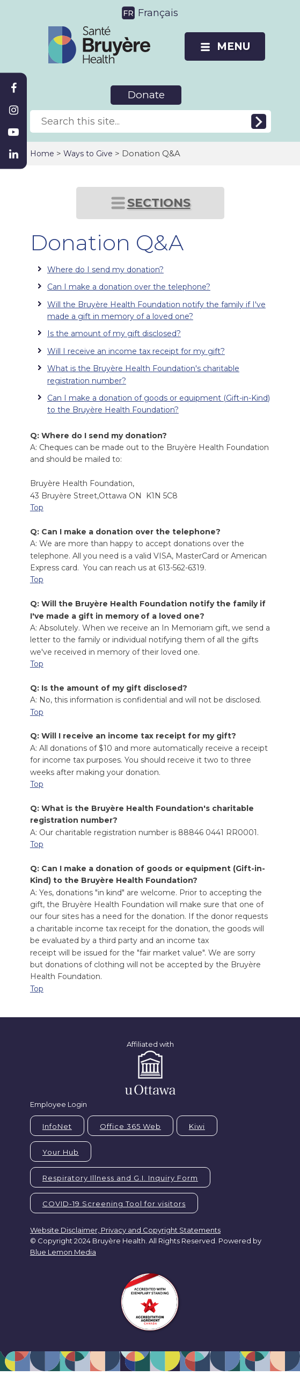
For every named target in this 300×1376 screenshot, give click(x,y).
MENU (233, 46)
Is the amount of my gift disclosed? (114, 333)
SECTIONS (159, 202)
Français (158, 13)
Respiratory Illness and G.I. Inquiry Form (120, 1178)
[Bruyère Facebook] (13, 88)
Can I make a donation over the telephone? (128, 287)
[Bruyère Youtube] (13, 132)
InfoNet (57, 1126)
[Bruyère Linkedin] (13, 154)
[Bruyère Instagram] (13, 110)
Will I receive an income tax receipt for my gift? (136, 351)
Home (42, 153)
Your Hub (60, 1152)
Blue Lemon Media (63, 1252)
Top (36, 507)
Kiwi (197, 1126)
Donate (146, 95)
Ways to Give (88, 153)
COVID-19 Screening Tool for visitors (114, 1203)
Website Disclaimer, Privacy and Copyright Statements (125, 1230)
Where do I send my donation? (105, 269)
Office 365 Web (130, 1126)
